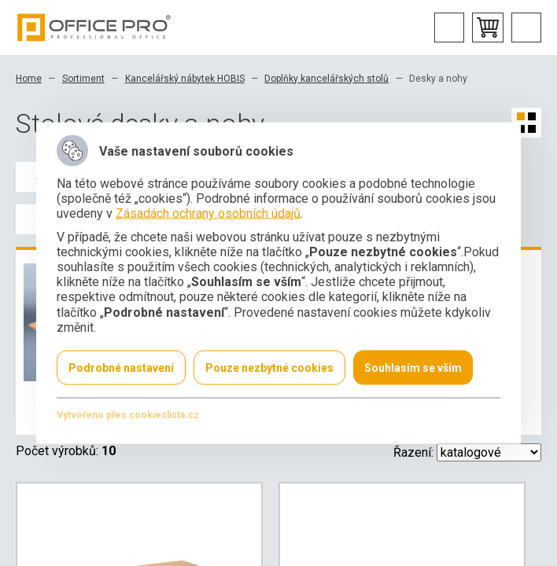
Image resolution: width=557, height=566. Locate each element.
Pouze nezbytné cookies (269, 367)
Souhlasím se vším (413, 367)
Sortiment (83, 78)
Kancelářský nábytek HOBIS (185, 78)
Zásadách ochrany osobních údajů (208, 213)
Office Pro (94, 27)
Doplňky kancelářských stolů (326, 78)
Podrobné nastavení (121, 367)
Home (29, 78)
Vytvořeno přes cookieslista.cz (128, 414)
